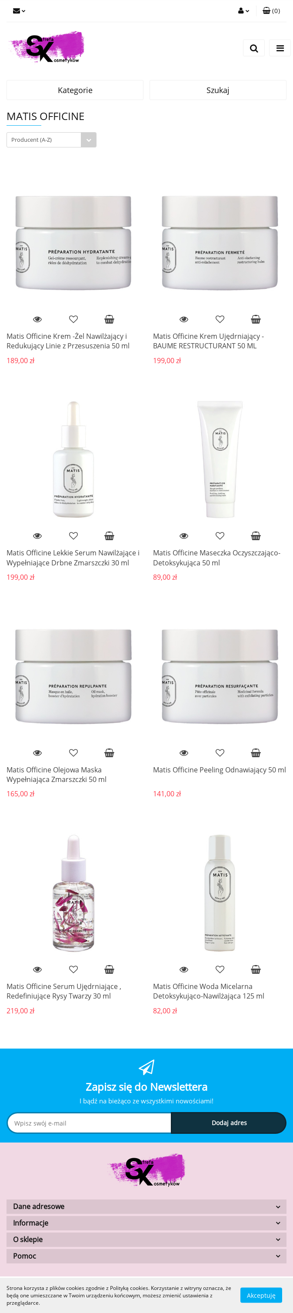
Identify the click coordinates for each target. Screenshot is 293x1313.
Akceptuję (261, 1295)
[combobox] (52, 139)
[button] (271, 11)
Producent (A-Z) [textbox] (31, 140)
